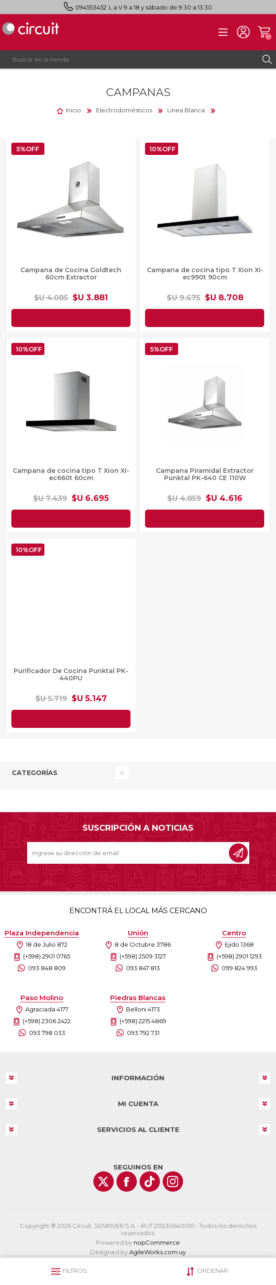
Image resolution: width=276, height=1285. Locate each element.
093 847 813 (143, 968)
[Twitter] (103, 1181)
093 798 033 (47, 1032)
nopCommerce (157, 1242)
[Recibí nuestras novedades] (129, 852)
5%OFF (27, 149)
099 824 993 (239, 968)
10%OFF (162, 149)
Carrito (263, 32)
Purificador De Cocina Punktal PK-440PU (71, 674)
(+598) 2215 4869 (143, 1021)
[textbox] (129, 59)
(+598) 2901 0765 (46, 956)
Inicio (73, 110)
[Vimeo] (150, 1181)
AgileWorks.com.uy (157, 1252)
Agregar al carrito (71, 318)
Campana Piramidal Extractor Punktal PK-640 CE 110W (205, 474)
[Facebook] (126, 1181)
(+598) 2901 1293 (239, 956)
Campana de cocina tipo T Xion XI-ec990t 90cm (205, 273)
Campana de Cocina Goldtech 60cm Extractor (70, 273)
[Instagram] (173, 1181)
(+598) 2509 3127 (143, 956)
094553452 (91, 7)
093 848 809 (47, 968)
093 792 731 (143, 1032)
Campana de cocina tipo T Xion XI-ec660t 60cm (71, 474)
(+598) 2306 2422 (47, 1021)
